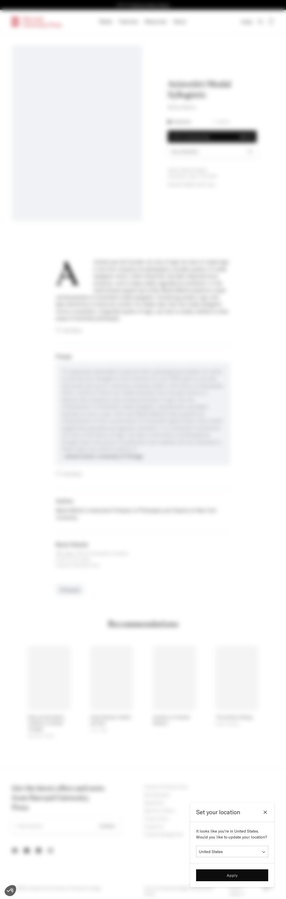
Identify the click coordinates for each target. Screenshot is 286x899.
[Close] (265, 812)
